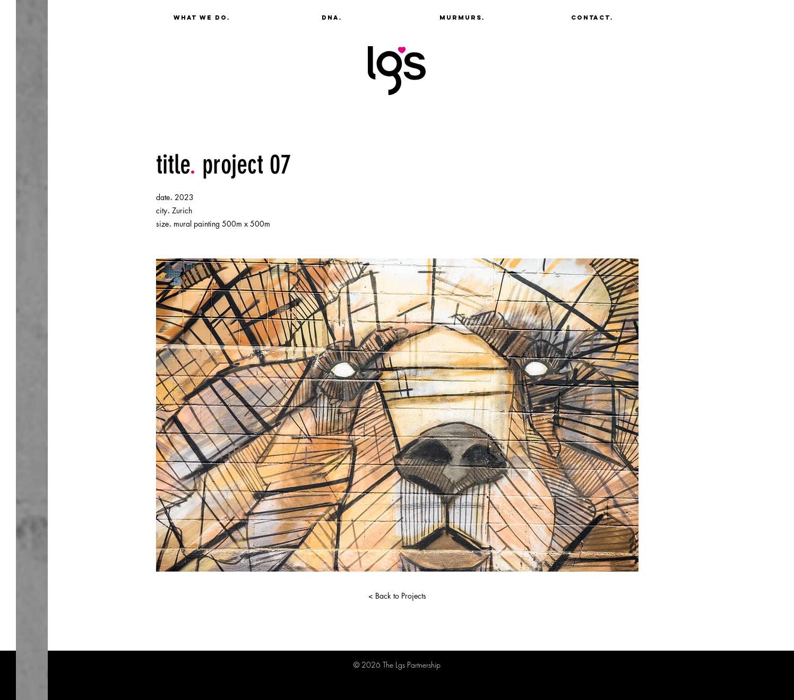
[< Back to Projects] (397, 596)
